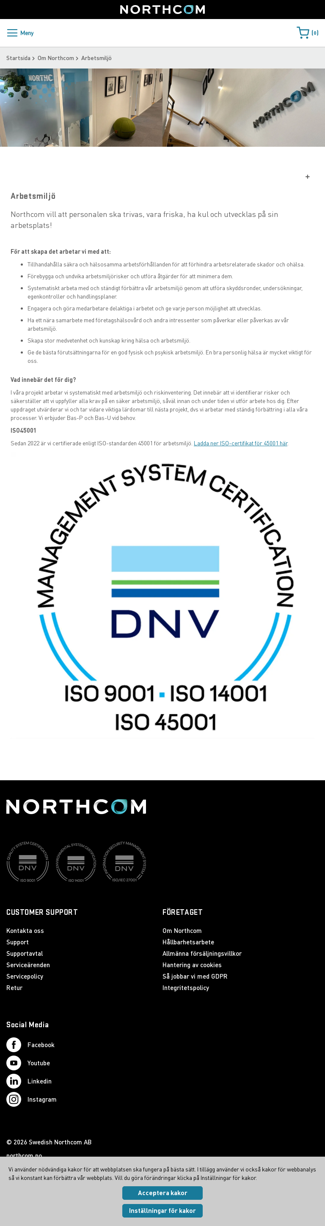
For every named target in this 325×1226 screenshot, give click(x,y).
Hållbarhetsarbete (188, 942)
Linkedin (29, 1081)
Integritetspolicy (185, 988)
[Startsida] (162, 9)
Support (17, 942)
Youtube (28, 1063)
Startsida (18, 57)
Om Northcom (56, 57)
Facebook (30, 1045)
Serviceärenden (28, 965)
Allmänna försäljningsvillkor (202, 953)
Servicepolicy (24, 976)
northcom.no (24, 1155)
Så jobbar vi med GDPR (195, 976)
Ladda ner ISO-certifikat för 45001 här (240, 457)
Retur (14, 988)
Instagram (31, 1099)
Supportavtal (24, 953)
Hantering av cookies (192, 965)
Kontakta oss (25, 931)
